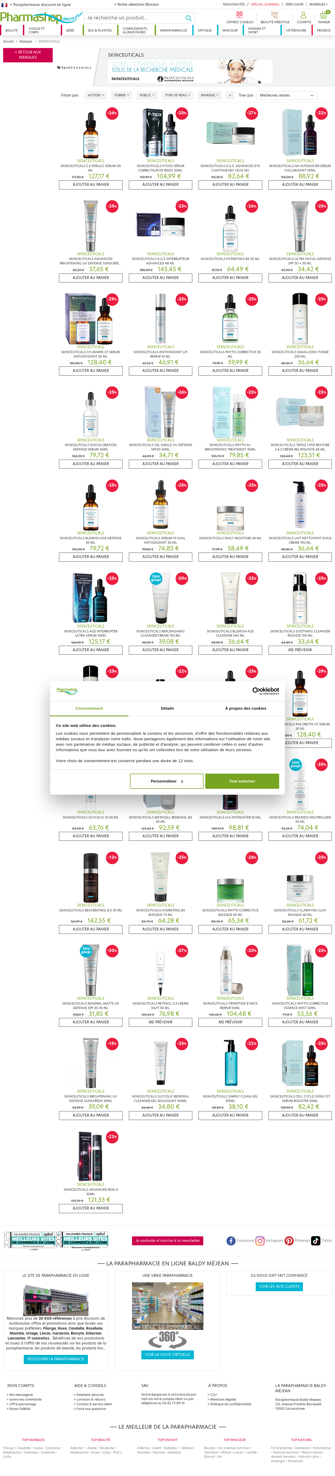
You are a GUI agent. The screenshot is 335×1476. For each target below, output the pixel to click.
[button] (303, 18)
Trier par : (247, 95)
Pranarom (295, 1461)
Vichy (7, 1456)
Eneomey (31, 1452)
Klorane (159, 1452)
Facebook (240, 1240)
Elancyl (209, 1456)
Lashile (251, 1452)
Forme (121, 95)
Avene (38, 1448)
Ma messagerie (21, 1394)
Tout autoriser (242, 781)
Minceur (230, 30)
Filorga (8, 1448)
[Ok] (190, 17)
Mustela (143, 1452)
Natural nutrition (286, 1452)
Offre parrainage (22, 1404)
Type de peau (176, 95)
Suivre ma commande (25, 1399)
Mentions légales (223, 1399)
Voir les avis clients (279, 1286)
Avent (156, 1448)
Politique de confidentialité (230, 1404)
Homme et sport (257, 30)
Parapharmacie (173, 30)
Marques (317, 4)
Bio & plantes (100, 30)
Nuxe (95, 1452)
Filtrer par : (70, 95)
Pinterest (297, 1240)
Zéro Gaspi (294, 4)
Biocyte (209, 1448)
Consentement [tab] (89, 708)
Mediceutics (12, 1452)
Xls (219, 1456)
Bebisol (187, 1448)
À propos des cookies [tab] (245, 708)
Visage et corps (36, 30)
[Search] (135, 17)
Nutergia (278, 1461)
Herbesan (302, 1448)
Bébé (70, 30)
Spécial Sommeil (265, 4)
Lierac (238, 1452)
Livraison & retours (90, 1399)
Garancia (53, 1448)
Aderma (76, 1448)
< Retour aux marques (28, 55)
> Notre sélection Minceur (136, 4)
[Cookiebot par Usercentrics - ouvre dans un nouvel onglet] (256, 691)
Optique (205, 30)
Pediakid (174, 1452)
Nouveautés (234, 4)
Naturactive (322, 1448)
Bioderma (107, 1448)
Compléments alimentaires (135, 30)
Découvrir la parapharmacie (56, 1359)
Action (94, 95)
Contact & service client (94, 1404)
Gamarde (48, 1452)
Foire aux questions (91, 1409)
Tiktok (321, 1240)
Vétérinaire (296, 30)
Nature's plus (308, 1456)
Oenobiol (211, 1452)
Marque (208, 95)
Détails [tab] (167, 708)
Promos (324, 30)
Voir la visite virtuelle (167, 1354)
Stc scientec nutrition (234, 1448)
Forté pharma (281, 1448)
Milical (226, 1452)
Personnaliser (167, 781)
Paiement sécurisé (90, 1394)
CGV (213, 1394)
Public (146, 95)
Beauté (11, 30)
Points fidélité (19, 1409)
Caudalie (24, 1448)
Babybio (170, 1448)
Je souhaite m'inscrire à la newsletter (167, 1240)
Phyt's (117, 1452)
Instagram (269, 1240)
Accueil (8, 41)
